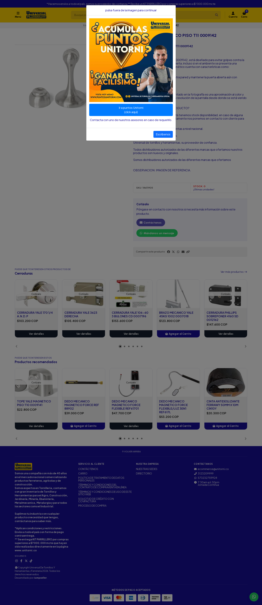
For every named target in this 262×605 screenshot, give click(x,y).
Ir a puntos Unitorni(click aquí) (131, 110)
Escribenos (163, 134)
